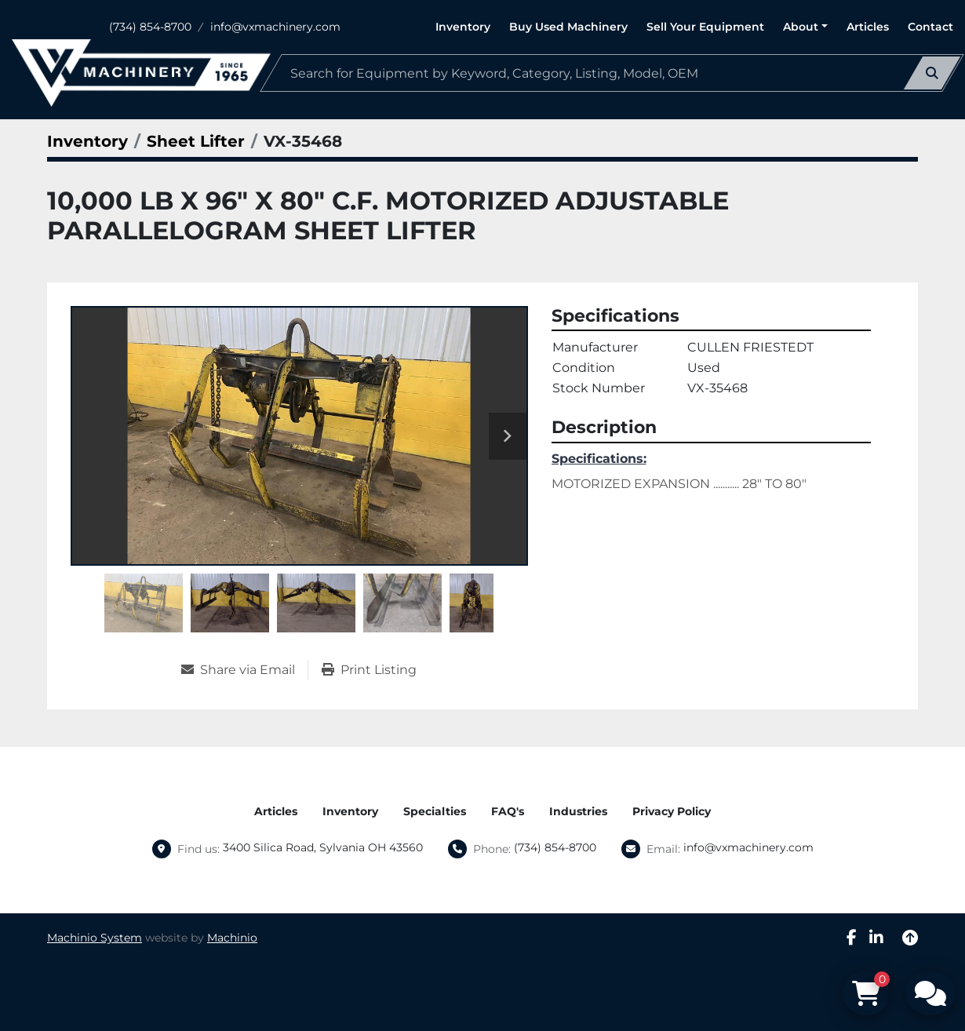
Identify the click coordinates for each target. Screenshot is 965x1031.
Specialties (434, 811)
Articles (868, 27)
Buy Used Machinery (568, 27)
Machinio (232, 938)
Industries (578, 811)
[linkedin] (876, 937)
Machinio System (94, 938)
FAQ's (507, 811)
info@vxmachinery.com (275, 27)
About (800, 27)
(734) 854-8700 (150, 27)
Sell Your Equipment (705, 27)
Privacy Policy (671, 811)
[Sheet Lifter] (196, 141)
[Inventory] (87, 141)
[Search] (611, 73)
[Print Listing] (369, 670)
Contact (930, 27)
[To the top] (910, 937)
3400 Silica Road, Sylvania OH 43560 (323, 847)
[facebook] (851, 937)
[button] (805, 27)
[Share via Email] (244, 670)
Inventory (462, 27)
